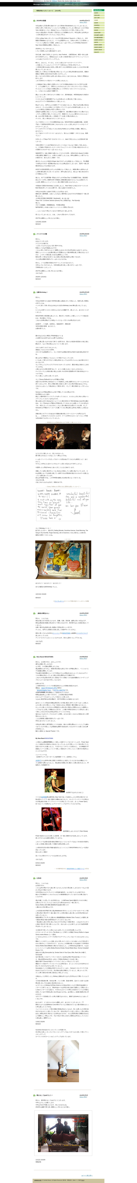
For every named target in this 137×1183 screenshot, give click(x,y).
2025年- (96, 13)
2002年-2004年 (98, 47)
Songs (74, 1)
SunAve (67, 1)
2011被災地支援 (98, 37)
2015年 (96, 22)
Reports (60, 1)
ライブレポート (59, 601)
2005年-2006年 (98, 44)
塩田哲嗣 (44, 797)
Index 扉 (96, 52)
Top (45, 1)
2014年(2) (96, 25)
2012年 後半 (97, 32)
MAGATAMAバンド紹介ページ (75, 868)
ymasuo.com (37, 1180)
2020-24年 (97, 15)
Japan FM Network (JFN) (49, 688)
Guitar (71, 1)
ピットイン (56, 633)
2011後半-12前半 (98, 35)
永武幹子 (38, 760)
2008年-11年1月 (98, 40)
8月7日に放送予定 (59, 690)
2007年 (96, 42)
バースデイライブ (82, 633)
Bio (50, 1)
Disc (63, 1)
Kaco (82, 1180)
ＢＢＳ (78, 1)
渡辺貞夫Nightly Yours (44, 690)
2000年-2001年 (98, 49)
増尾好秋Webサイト (38, 1)
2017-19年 (97, 17)
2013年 (96, 30)
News (47, 1)
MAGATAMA (66, 633)
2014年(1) (96, 27)
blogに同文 (83, 22)
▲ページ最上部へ (87, 1175)
